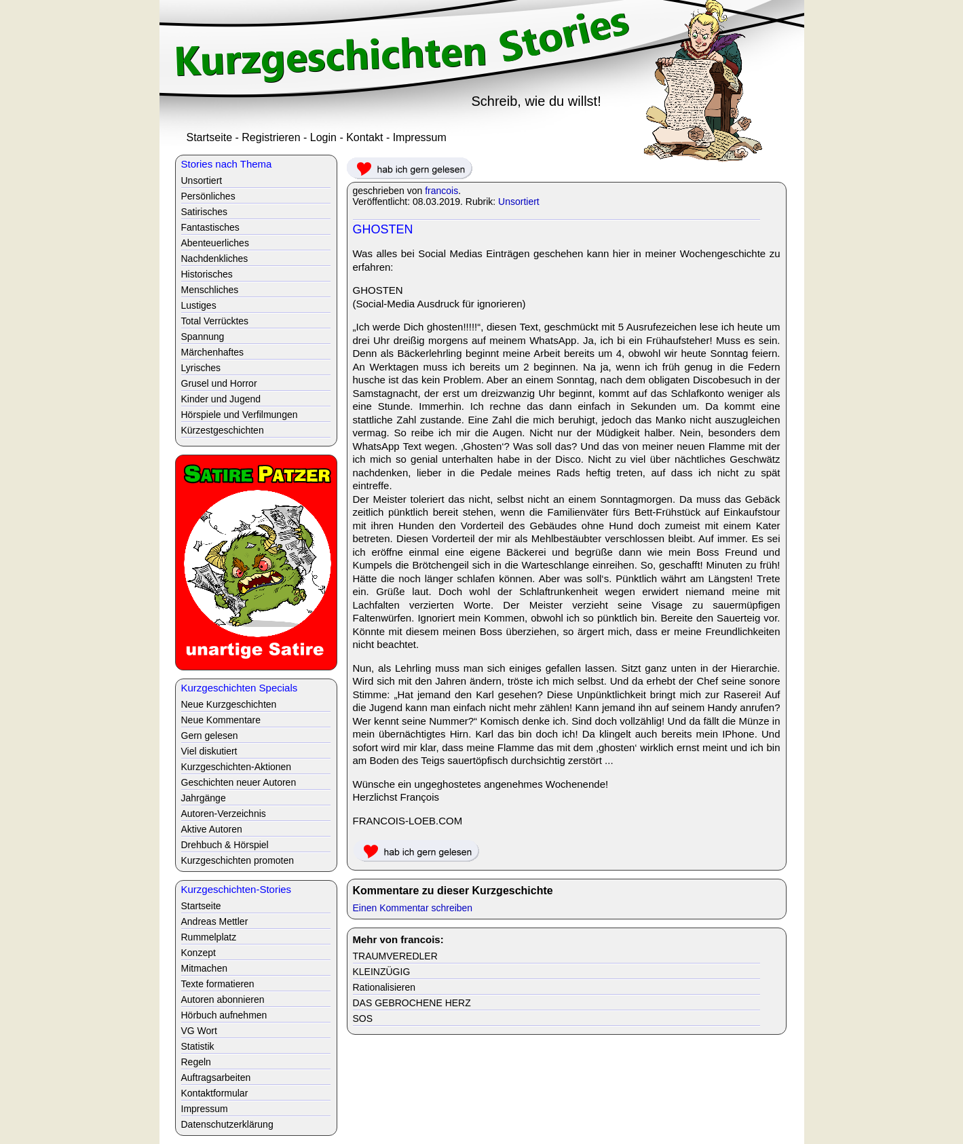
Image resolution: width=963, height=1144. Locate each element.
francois (441, 190)
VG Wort (199, 1030)
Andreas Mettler (214, 921)
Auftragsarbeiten (216, 1077)
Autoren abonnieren (223, 999)
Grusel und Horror (219, 383)
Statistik (197, 1046)
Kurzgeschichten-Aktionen (236, 766)
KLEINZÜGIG (382, 971)
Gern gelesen (209, 735)
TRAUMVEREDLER (395, 956)
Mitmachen (204, 968)
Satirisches (204, 211)
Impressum (420, 137)
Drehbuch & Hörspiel (225, 844)
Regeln (196, 1061)
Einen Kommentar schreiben (413, 907)
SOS (363, 1018)
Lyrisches (201, 367)
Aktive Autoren (211, 829)
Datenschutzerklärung (227, 1124)
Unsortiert (519, 201)
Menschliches (210, 289)
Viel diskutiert (209, 751)
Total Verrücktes (215, 321)
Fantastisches (210, 227)
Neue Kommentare (221, 719)
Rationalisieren (384, 987)
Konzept (198, 952)
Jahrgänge (203, 798)
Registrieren (271, 137)
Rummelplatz (209, 937)
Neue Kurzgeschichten (229, 704)
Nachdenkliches (214, 258)
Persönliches (208, 196)
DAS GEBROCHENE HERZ (412, 1002)
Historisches (207, 274)
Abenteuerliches (215, 242)
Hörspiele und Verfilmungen (239, 414)
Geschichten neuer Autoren (239, 782)
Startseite (210, 137)
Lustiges (198, 305)
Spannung (203, 336)
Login (323, 137)
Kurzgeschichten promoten (238, 860)
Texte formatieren (217, 983)
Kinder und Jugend (221, 399)
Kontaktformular (214, 1093)
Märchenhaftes (212, 352)
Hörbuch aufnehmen (224, 1015)
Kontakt (364, 137)
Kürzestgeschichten (222, 430)
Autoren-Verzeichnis (223, 813)
